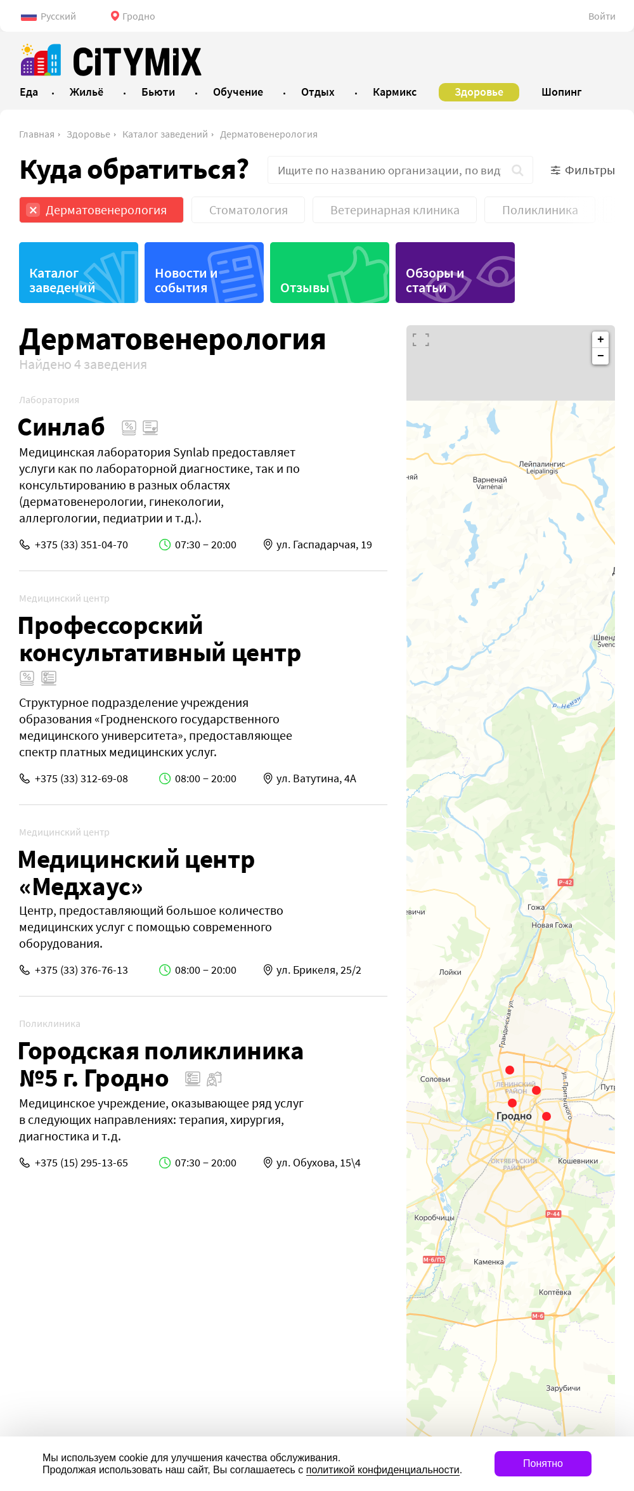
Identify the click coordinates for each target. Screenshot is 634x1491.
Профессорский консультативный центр (159, 638)
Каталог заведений (165, 133)
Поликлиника (540, 209)
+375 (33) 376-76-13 (81, 969)
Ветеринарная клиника (395, 209)
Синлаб (61, 426)
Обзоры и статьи (435, 280)
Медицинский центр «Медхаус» (136, 872)
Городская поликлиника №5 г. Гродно (160, 1064)
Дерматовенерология (269, 133)
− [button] (600, 356)
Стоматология (248, 209)
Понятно (543, 1463)
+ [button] (600, 339)
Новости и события (186, 280)
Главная (37, 133)
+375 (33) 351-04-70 (81, 544)
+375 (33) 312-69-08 (81, 778)
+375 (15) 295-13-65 (81, 1162)
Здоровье (88, 133)
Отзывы (305, 287)
